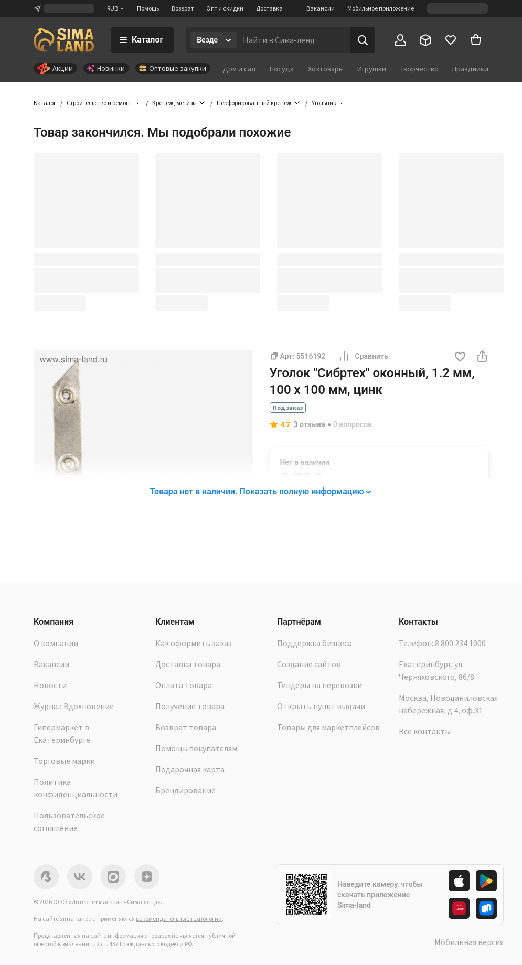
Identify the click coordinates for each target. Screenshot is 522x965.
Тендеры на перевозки (319, 685)
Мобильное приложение (380, 8)
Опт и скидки (224, 8)
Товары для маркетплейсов (328, 727)
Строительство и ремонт (99, 103)
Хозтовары (326, 69)
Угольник (324, 103)
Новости (50, 685)
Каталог (45, 103)
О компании (56, 643)
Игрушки (371, 69)
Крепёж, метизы (174, 103)
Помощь (148, 8)
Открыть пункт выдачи (321, 706)
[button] (460, 357)
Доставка (269, 8)
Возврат (183, 8)
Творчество (419, 69)
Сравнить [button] (363, 356)
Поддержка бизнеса (314, 643)
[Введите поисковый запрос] (293, 40)
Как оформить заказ (193, 643)
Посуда (282, 69)
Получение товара (190, 706)
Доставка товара (187, 664)
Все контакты (425, 731)
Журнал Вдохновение (74, 706)
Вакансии (320, 8)
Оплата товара (183, 685)
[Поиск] (362, 40)
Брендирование (185, 790)
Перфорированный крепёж (254, 103)
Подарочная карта (190, 769)
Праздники (470, 69)
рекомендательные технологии (179, 918)
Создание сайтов (309, 664)
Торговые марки (64, 760)
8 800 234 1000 (460, 643)
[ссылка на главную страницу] (64, 40)
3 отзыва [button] (309, 424)
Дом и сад (239, 69)
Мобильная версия (469, 942)
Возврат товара (185, 727)
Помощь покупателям (196, 748)
